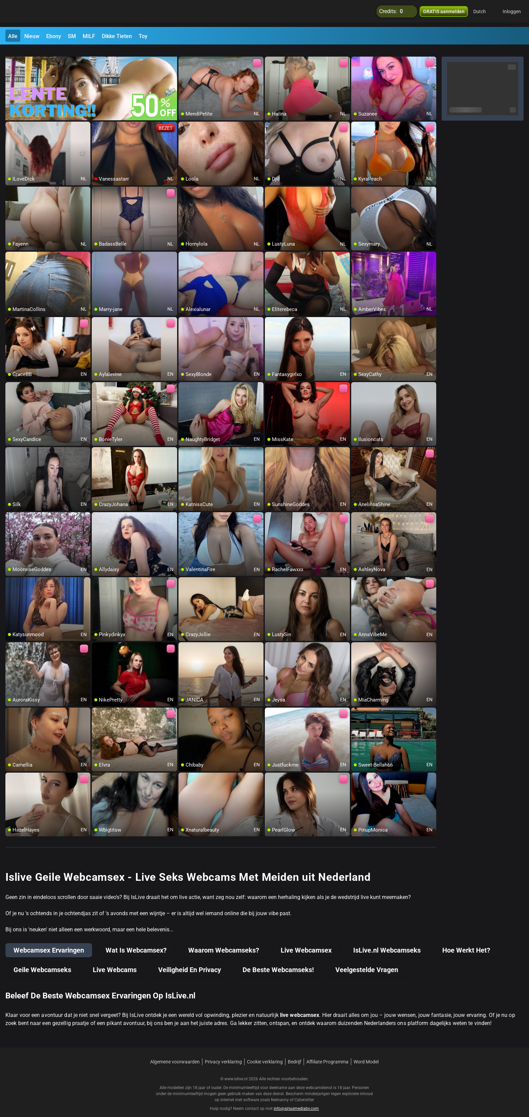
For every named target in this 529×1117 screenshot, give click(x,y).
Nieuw (31, 36)
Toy (143, 36)
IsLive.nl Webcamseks (387, 942)
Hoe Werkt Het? (466, 942)
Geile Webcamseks (42, 962)
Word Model (366, 1053)
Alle (13, 36)
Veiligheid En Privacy (189, 962)
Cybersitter (304, 1091)
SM (72, 36)
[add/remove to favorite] (184, 54)
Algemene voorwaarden (175, 1053)
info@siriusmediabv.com (296, 1100)
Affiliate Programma (327, 1053)
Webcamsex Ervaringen (48, 942)
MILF (89, 36)
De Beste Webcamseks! (278, 962)
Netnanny (280, 1091)
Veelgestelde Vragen (366, 962)
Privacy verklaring (223, 1053)
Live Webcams (115, 962)
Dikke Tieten (117, 36)
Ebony (53, 36)
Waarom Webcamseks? (223, 942)
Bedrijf (294, 1053)
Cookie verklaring (265, 1053)
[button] (484, 13)
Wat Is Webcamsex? (136, 942)
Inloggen (512, 13)
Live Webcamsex (306, 942)
